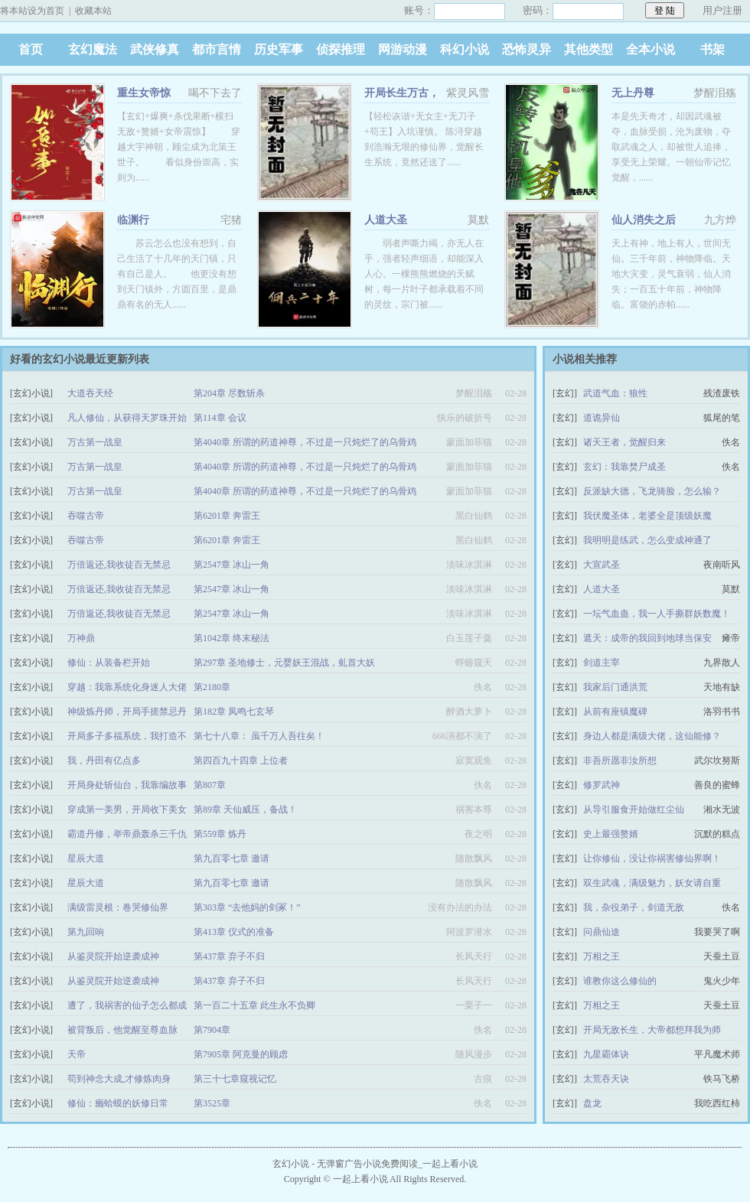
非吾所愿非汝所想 (620, 760)
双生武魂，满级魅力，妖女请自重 (652, 883)
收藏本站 (93, 10)
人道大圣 (385, 220)
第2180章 (212, 687)
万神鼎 (81, 638)
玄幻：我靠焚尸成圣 (624, 466)
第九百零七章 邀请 (231, 858)
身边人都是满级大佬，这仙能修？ (652, 736)
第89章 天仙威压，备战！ (245, 809)
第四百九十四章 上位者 (241, 760)
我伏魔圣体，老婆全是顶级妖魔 (647, 515)
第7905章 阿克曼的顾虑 (241, 1054)
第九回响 (85, 932)
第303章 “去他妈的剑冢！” (247, 907)
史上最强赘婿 (610, 834)
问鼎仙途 (601, 932)
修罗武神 (601, 785)
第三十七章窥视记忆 (235, 1078)
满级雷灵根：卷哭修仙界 (117, 907)
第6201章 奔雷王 (227, 515)
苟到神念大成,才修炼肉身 (119, 1078)
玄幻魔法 (92, 49)
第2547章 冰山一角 (231, 564)
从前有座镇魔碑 (615, 711)
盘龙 (592, 1103)
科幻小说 (464, 49)
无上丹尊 (632, 93)
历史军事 (278, 49)
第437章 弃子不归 (229, 956)
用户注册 (722, 10)
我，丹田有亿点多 (104, 760)
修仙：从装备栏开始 (108, 662)
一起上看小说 (360, 1179)
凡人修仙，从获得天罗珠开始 (127, 417)
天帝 (76, 1054)
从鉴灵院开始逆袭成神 (113, 956)
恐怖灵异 (526, 49)
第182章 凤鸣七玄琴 (234, 711)
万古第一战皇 (94, 442)
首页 (30, 49)
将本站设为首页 (32, 10)
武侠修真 (154, 49)
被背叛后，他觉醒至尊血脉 (122, 1029)
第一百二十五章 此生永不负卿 (254, 1005)
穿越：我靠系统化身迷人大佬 (127, 687)
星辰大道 (85, 858)
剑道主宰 (601, 662)
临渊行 (133, 220)
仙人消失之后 (643, 220)
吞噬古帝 (85, 515)
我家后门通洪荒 (615, 687)
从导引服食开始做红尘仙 (633, 809)
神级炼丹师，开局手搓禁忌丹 (127, 711)
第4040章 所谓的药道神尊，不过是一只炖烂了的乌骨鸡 (305, 442)
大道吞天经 (90, 393)
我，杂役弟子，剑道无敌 (633, 907)
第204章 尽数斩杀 (229, 393)
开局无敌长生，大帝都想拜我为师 (652, 1029)
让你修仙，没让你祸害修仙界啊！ (652, 858)
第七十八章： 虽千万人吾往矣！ (259, 736)
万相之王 (601, 956)
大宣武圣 (601, 564)
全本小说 (650, 49)
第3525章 (212, 1103)
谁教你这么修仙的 (620, 981)
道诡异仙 (601, 417)
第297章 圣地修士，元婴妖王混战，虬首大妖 (284, 662)
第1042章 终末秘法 (231, 638)
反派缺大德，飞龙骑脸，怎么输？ (652, 491)
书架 (712, 49)
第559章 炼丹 (220, 834)
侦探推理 (340, 49)
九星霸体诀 (606, 1054)
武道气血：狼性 (615, 393)
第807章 (210, 785)
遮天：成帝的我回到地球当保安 (647, 638)
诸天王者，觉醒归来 (624, 442)
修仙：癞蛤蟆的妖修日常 (117, 1103)
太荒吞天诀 (606, 1078)
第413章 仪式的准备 (234, 932)
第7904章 (212, 1029)
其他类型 (588, 49)
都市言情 (216, 49)
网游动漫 (402, 49)
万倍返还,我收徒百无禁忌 (119, 564)
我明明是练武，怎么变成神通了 (647, 540)
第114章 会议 (220, 417)
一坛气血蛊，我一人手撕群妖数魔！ (656, 613)
